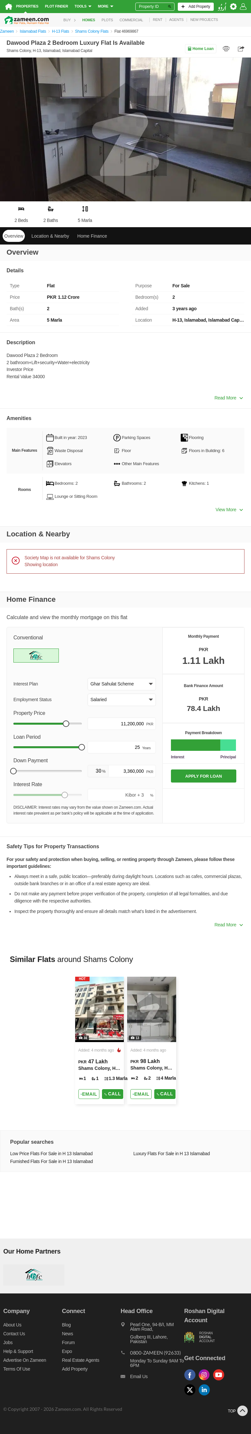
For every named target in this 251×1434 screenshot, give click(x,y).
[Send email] (89, 1094)
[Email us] (152, 1378)
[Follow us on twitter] (191, 1395)
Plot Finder (56, 6)
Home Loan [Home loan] (200, 48)
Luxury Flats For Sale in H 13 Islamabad (171, 1153)
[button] (122, 684)
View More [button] (229, 509)
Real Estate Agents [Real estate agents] (80, 1360)
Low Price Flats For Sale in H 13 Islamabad (51, 1153)
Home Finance (92, 236)
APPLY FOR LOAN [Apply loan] (203, 776)
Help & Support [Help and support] (18, 1351)
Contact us (14, 1333)
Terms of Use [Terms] (16, 1369)
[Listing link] (99, 1040)
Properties (27, 6)
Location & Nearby (50, 236)
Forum (68, 1342)
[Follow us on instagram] (206, 1380)
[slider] (66, 723)
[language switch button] (222, 7)
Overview (13, 236)
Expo (67, 1351)
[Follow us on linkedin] (206, 1395)
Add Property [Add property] (75, 1369)
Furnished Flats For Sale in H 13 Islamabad (51, 1161)
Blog (66, 1324)
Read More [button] (228, 397)
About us (12, 1324)
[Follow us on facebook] (191, 1380)
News (67, 1333)
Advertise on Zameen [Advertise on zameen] (24, 1360)
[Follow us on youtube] (220, 1380)
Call (112, 1093)
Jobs (7, 1342)
